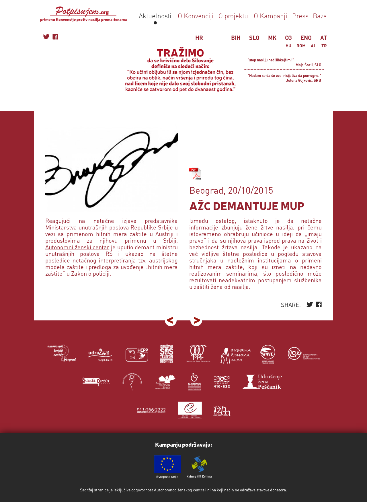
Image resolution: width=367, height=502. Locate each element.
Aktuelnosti (155, 15)
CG (288, 37)
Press (299, 15)
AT (323, 37)
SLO (254, 37)
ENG (306, 37)
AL (313, 45)
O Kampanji (270, 15)
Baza (319, 15)
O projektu (233, 15)
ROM (301, 45)
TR (324, 45)
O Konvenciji (196, 15)
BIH (236, 37)
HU (288, 45)
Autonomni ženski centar (77, 247)
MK (272, 37)
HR (199, 37)
